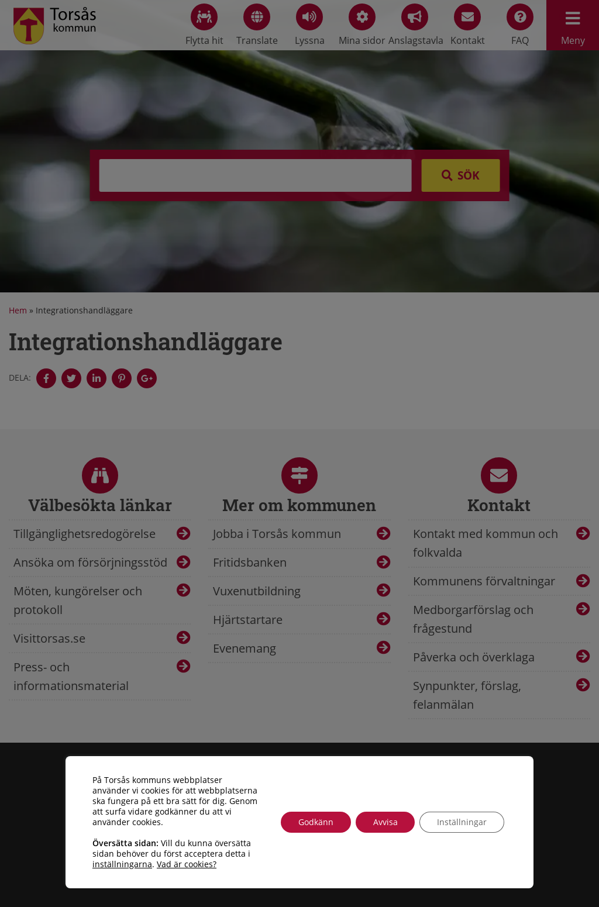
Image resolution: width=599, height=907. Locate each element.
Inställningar (462, 821)
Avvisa (385, 821)
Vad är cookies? (186, 864)
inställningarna (122, 864)
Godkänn (315, 821)
